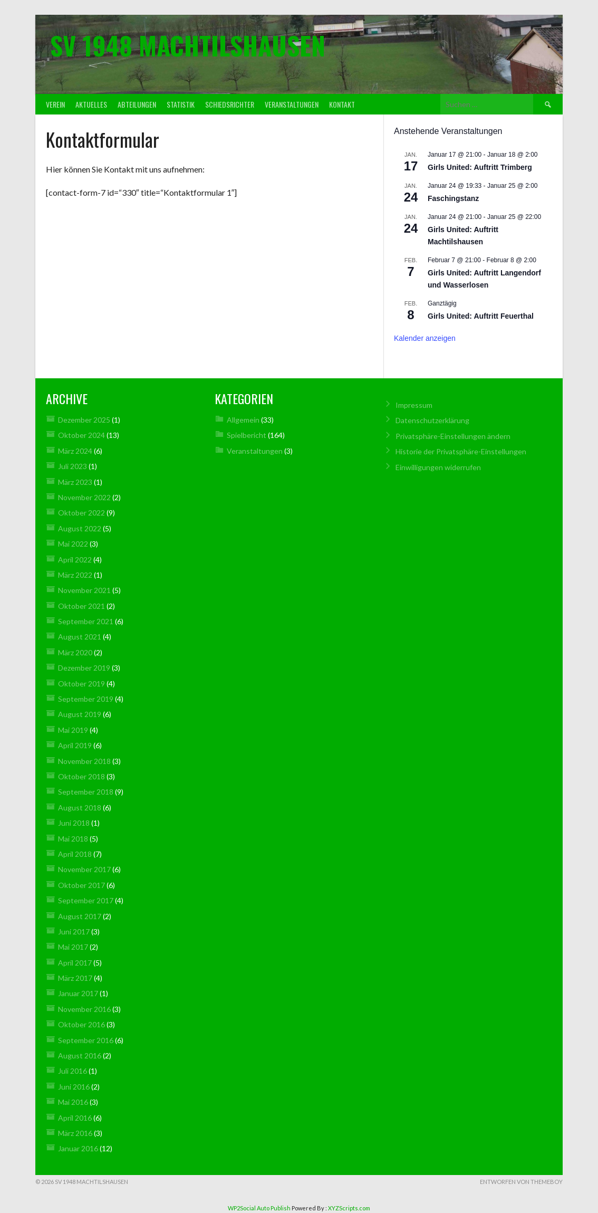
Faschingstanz (453, 198)
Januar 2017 (78, 993)
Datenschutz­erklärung (432, 420)
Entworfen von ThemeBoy (521, 1181)
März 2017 (75, 977)
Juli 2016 (72, 1070)
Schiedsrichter (229, 104)
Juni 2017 (74, 931)
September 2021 (85, 621)
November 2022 (84, 497)
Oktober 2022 (81, 512)
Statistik (181, 104)
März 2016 (75, 1133)
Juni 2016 (74, 1086)
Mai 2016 (73, 1101)
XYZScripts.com (349, 1208)
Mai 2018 (73, 838)
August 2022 (79, 528)
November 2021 (84, 590)
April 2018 (75, 853)
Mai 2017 (73, 946)
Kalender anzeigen (425, 338)
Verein (55, 104)
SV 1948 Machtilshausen (187, 45)
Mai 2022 (73, 543)
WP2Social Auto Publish (259, 1208)
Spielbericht (246, 435)
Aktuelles (91, 104)
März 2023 (75, 481)
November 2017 (84, 869)
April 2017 (75, 962)
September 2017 (85, 900)
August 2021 (79, 636)
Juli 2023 (72, 466)
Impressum (414, 404)
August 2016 (79, 1055)
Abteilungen (137, 104)
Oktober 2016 (81, 1024)
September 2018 (85, 791)
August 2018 (79, 807)
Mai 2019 (73, 729)
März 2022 (75, 574)
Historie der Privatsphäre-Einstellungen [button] (461, 451)
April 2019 (75, 745)
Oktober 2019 (81, 683)
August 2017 (79, 916)
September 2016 (85, 1040)
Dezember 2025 (84, 419)
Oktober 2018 (81, 776)
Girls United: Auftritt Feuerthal (481, 316)
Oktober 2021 (81, 605)
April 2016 (75, 1117)
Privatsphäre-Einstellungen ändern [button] (453, 436)
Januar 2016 (78, 1148)
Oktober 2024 (81, 435)
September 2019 (85, 698)
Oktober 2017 (81, 885)
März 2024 (75, 450)
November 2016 (84, 1009)
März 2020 (75, 652)
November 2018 (84, 761)
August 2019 (79, 714)
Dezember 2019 (84, 667)
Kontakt (342, 104)
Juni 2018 (74, 822)
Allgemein (243, 419)
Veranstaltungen (292, 104)
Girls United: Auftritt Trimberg (480, 167)
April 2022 (75, 559)
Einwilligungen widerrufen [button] (438, 467)
